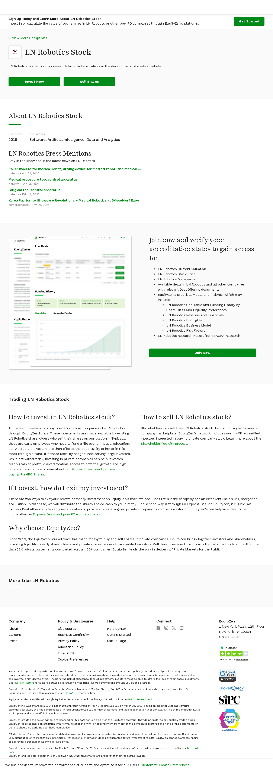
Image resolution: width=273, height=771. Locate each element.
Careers (15, 635)
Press (13, 641)
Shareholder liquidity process (164, 443)
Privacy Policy (68, 641)
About (13, 629)
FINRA (68, 693)
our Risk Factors (24, 682)
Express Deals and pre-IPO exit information (67, 514)
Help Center (116, 629)
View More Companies (29, 38)
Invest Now (34, 81)
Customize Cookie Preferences (165, 765)
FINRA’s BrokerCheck (139, 699)
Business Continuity (73, 635)
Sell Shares (89, 81)
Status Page (116, 641)
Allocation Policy (71, 647)
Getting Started (119, 635)
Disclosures (67, 629)
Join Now (202, 353)
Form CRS (66, 653)
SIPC (75, 693)
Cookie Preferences (73, 659)
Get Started (249, 21)
